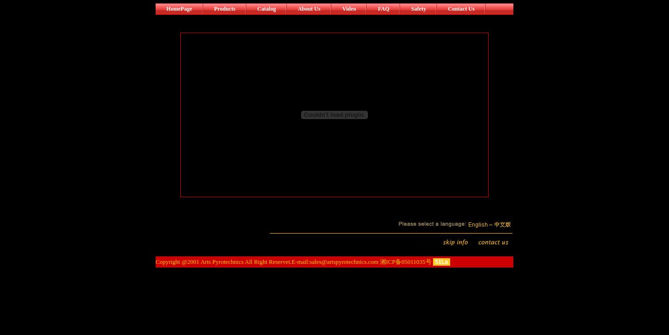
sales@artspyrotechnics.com (344, 261)
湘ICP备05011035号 (406, 261)
